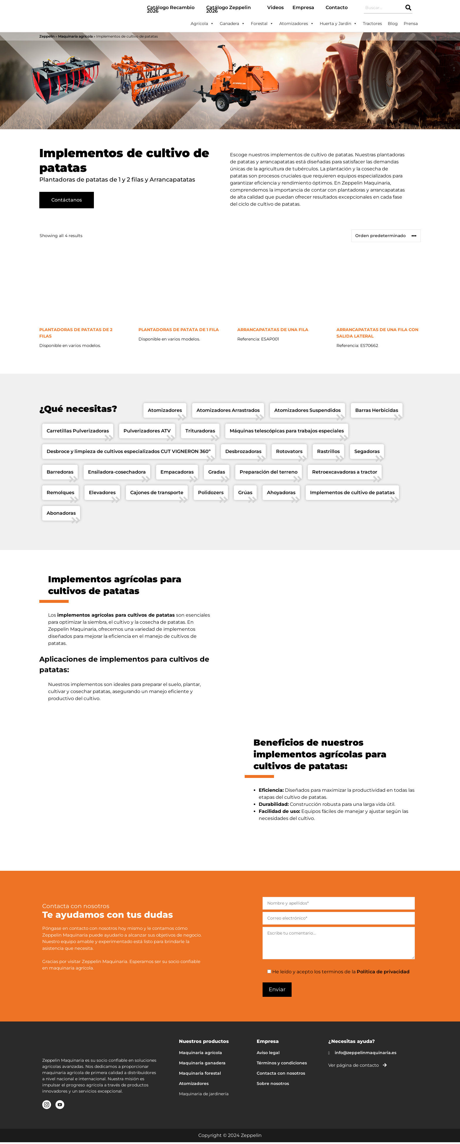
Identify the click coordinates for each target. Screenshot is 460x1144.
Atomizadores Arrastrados (228, 412)
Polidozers (211, 494)
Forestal (262, 23)
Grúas (245, 494)
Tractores (372, 23)
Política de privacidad (383, 974)
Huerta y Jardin (338, 23)
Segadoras (367, 453)
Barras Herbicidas (376, 412)
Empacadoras (177, 474)
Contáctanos (66, 204)
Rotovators (289, 453)
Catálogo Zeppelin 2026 (228, 9)
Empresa (303, 7)
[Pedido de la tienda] (386, 238)
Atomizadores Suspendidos (307, 412)
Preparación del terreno (268, 474)
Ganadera (232, 23)
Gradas (216, 474)
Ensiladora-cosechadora (117, 474)
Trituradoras (200, 433)
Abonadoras (61, 515)
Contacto (337, 7)
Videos (275, 7)
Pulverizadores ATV (147, 433)
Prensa (411, 23)
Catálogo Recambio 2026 (171, 9)
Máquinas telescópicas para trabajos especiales (287, 433)
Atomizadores (296, 23)
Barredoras (60, 474)
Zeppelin (47, 36)
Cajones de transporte (156, 494)
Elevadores (102, 494)
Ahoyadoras (281, 494)
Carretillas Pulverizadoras (78, 433)
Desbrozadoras (243, 453)
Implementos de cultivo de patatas (352, 494)
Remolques (60, 494)
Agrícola (202, 23)
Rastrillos (328, 453)
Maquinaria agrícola (75, 36)
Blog (393, 23)
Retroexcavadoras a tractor (344, 474)
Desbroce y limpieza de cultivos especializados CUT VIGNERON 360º (129, 453)
